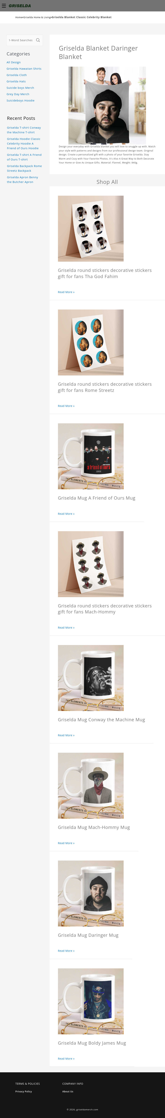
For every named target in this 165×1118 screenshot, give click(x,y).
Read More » (66, 292)
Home (18, 17)
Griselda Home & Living (37, 17)
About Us (67, 1091)
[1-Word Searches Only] (21, 40)
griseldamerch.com (87, 1109)
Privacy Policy (23, 1091)
